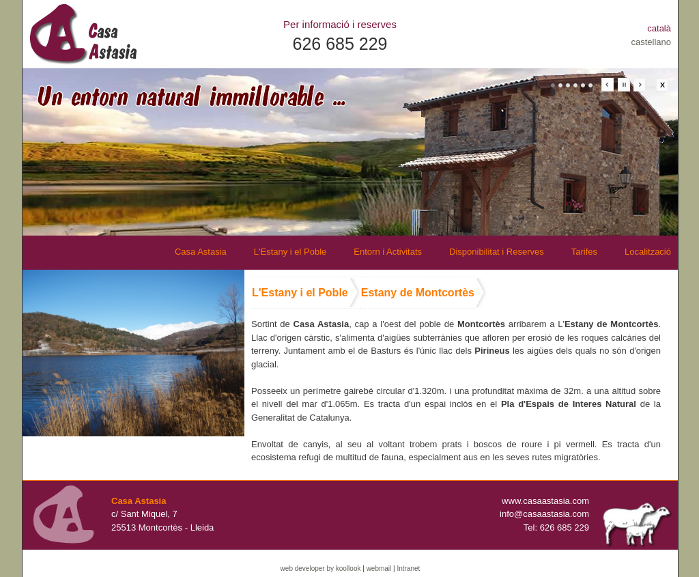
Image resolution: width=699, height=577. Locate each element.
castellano (651, 42)
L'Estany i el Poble (290, 252)
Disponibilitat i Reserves (496, 252)
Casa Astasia (201, 252)
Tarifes (584, 252)
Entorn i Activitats (388, 252)
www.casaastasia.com (545, 501)
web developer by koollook (321, 568)
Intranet (408, 568)
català (659, 28)
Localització (648, 252)
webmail (379, 568)
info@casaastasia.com (544, 514)
